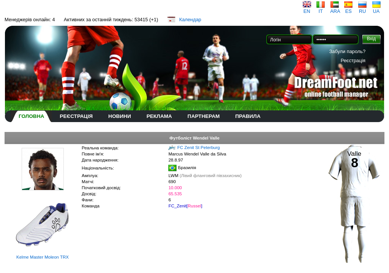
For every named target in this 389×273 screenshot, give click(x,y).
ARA (335, 9)
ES (348, 9)
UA (376, 9)
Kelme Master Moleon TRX (42, 257)
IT (320, 9)
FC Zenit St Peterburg (198, 147)
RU (362, 9)
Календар (190, 19)
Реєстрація (353, 60)
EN (307, 9)
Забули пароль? (347, 51)
